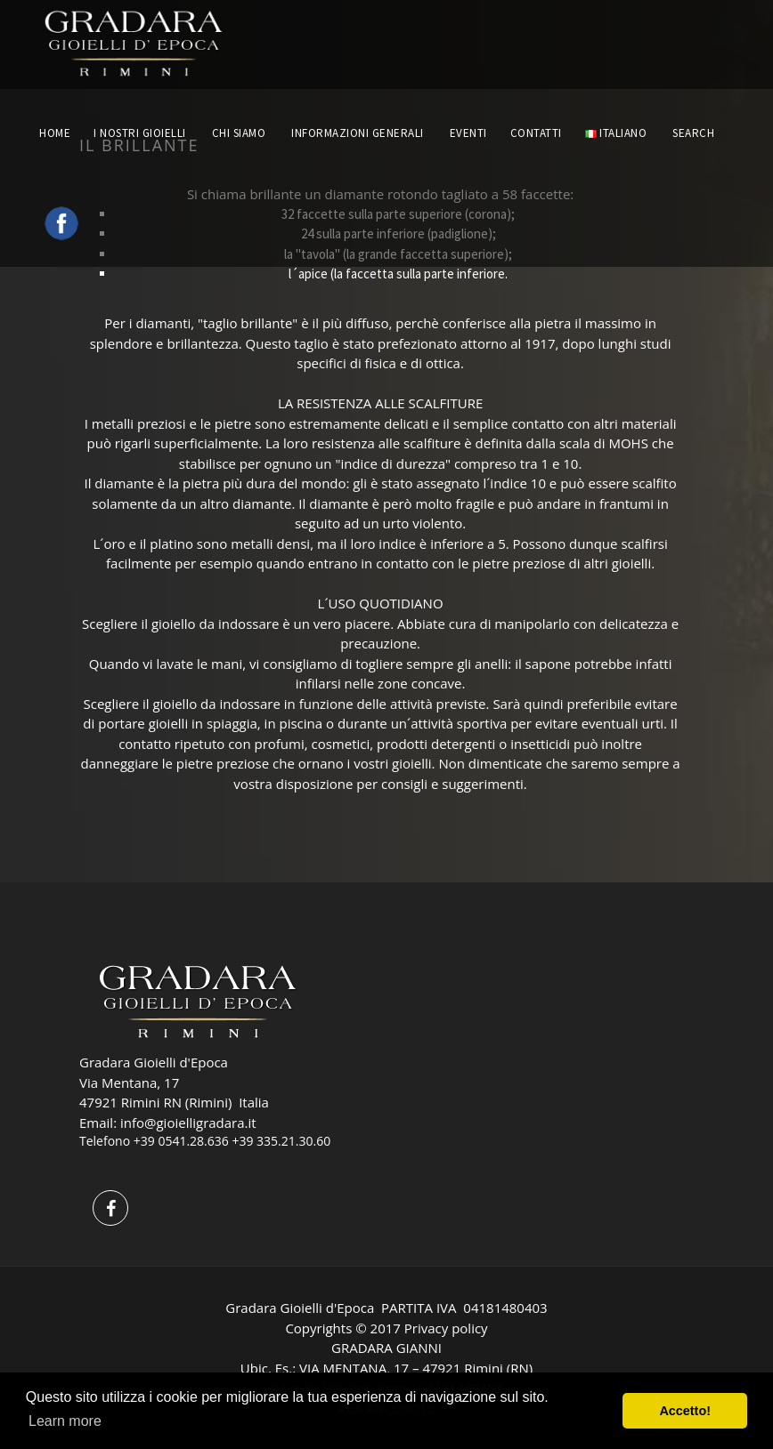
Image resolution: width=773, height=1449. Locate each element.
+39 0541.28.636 (181, 1140)
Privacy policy (446, 1328)
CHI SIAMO (239, 133)
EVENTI (468, 133)
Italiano (616, 133)
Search (695, 133)
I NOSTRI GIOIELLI (140, 133)
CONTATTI (536, 133)
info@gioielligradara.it (188, 1122)
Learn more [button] (65, 1421)
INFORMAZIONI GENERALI (357, 133)
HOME (54, 133)
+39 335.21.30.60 (281, 1140)
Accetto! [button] (685, 1411)
